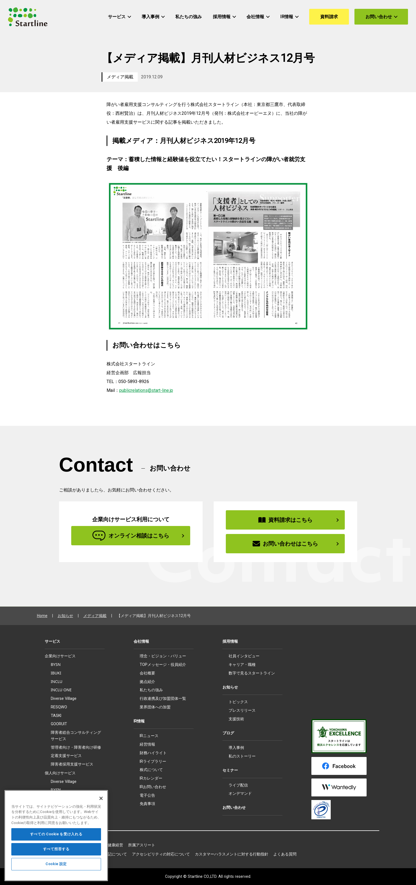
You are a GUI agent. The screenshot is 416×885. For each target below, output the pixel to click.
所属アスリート (141, 845)
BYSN (56, 664)
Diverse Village (63, 698)
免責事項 (147, 803)
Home (42, 615)
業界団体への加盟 (155, 707)
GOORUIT (59, 724)
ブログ (228, 733)
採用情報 (230, 641)
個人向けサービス (60, 773)
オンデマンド (240, 793)
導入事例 (236, 747)
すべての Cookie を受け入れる (56, 846)
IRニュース (149, 735)
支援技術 (236, 719)
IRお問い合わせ (153, 787)
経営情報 (147, 744)
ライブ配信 (238, 785)
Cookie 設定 (56, 876)
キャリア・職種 (242, 664)
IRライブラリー (153, 761)
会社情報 (141, 641)
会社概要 (147, 673)
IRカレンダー (151, 778)
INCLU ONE (61, 689)
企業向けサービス (60, 656)
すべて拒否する (56, 861)
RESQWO (59, 707)
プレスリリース (242, 710)
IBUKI (56, 673)
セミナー (230, 770)
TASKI (56, 715)
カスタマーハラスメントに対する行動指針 (231, 854)
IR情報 (139, 721)
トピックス (238, 702)
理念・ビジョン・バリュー (163, 656)
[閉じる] (101, 811)
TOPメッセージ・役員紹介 (163, 664)
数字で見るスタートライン (252, 673)
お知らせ (65, 615)
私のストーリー (242, 756)
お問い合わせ (234, 807)
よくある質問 (284, 854)
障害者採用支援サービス (72, 764)
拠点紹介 (147, 681)
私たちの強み (151, 690)
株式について (151, 769)
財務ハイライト (153, 753)
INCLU (56, 681)
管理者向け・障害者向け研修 (76, 747)
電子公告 (147, 795)
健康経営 (115, 845)
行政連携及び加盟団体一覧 (163, 698)
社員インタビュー (244, 656)
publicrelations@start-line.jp (146, 390)
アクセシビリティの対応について (161, 854)
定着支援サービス (66, 755)
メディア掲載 (120, 76)
